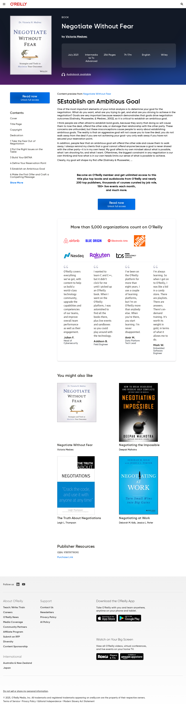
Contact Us (46, 607)
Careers (7, 612)
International (12, 656)
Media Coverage (13, 622)
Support (46, 601)
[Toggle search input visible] (182, 4)
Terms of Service (11, 701)
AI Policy (45, 622)
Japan (7, 667)
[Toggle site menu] (4, 4)
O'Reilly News (11, 617)
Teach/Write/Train (14, 607)
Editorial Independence (49, 701)
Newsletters (47, 612)
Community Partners (15, 627)
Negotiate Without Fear (97, 93)
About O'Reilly (13, 601)
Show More (16, 182)
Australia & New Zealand (17, 663)
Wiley (164, 54)
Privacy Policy (48, 617)
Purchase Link (65, 557)
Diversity (8, 641)
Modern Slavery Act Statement (78, 701)
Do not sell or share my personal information (25, 691)
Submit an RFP (11, 636)
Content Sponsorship (15, 646)
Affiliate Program (13, 631)
